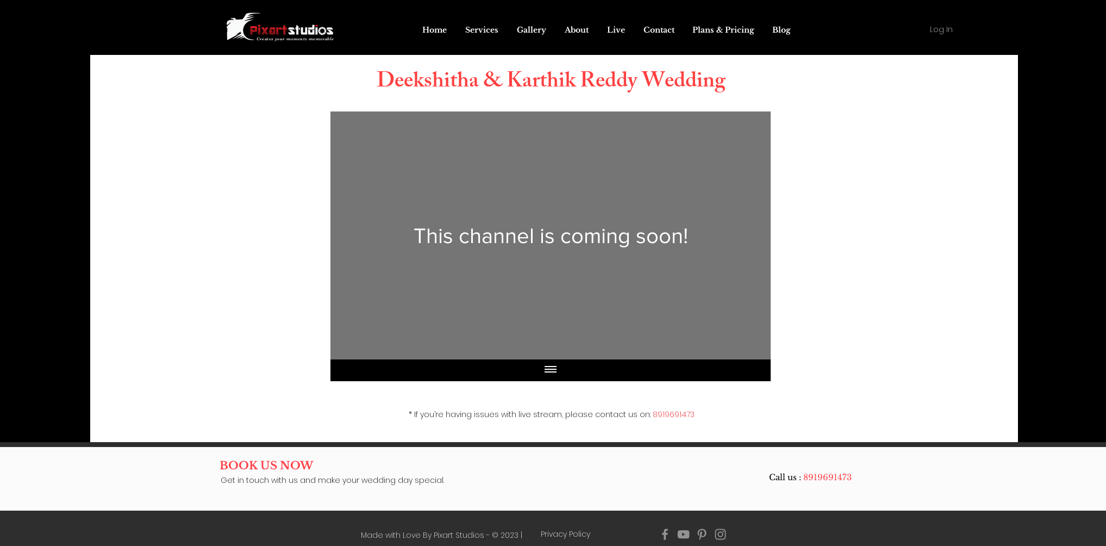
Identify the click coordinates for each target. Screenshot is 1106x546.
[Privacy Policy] (565, 534)
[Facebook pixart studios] (665, 534)
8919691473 (674, 414)
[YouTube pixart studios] (683, 534)
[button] (616, 30)
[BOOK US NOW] (267, 465)
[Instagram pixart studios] (720, 534)
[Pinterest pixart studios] (702, 534)
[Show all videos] (550, 370)
